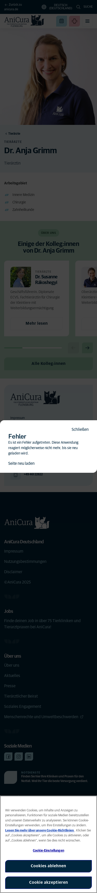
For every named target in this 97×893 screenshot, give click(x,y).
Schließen (80, 429)
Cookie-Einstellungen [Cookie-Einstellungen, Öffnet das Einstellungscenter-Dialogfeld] (48, 850)
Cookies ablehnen (48, 866)
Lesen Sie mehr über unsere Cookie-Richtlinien (39, 830)
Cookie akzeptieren (48, 882)
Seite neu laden (21, 463)
